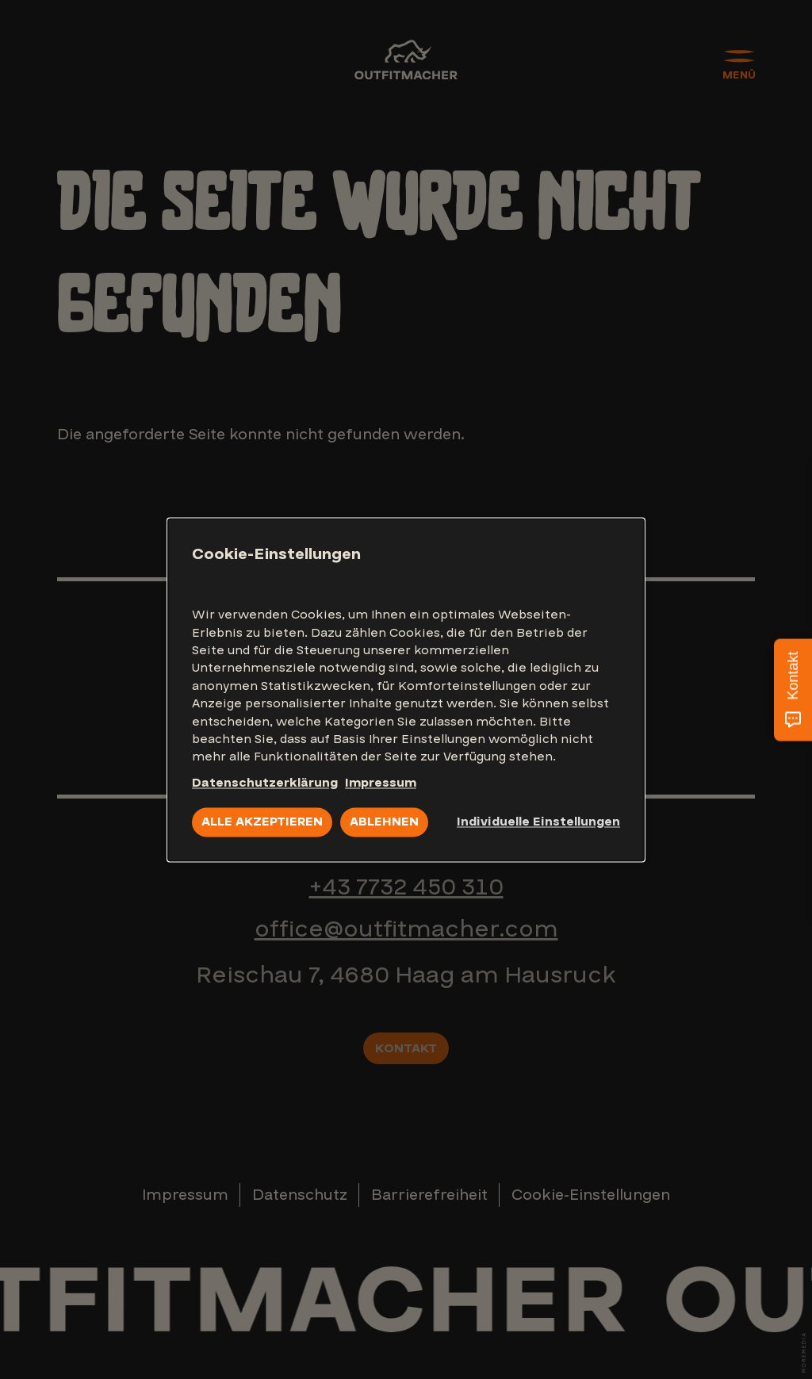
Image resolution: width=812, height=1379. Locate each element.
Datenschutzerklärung (265, 782)
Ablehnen (384, 822)
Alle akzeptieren (262, 822)
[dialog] (406, 689)
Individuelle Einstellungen (538, 822)
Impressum (380, 782)
